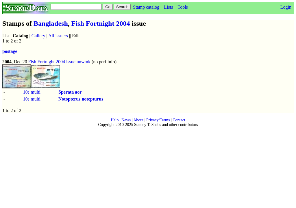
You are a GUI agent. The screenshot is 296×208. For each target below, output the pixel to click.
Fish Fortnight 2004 (100, 23)
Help (115, 120)
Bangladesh (51, 23)
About (138, 120)
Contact (179, 120)
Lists (168, 7)
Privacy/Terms (158, 120)
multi (35, 92)
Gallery (38, 35)
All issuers (58, 35)
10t (26, 92)
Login (285, 7)
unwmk (83, 61)
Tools (182, 7)
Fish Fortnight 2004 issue (51, 61)
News (126, 120)
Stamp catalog (146, 7)
